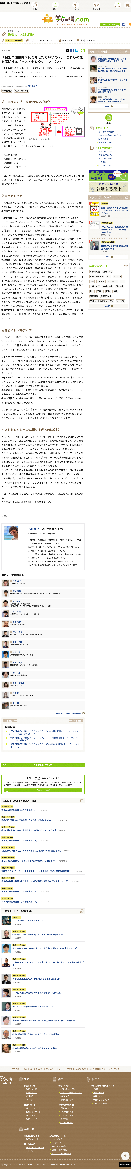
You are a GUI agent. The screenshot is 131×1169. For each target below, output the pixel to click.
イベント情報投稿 (58, 1146)
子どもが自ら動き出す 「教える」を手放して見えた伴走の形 (113, 100)
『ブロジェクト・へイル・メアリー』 (28, 920)
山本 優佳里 (18, 682)
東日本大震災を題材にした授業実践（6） (19, 810)
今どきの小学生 (105, 165)
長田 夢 (16, 693)
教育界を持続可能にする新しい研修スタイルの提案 (34, 1048)
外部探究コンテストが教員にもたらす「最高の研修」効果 (37, 934)
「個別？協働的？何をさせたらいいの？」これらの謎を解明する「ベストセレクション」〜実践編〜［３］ (43, 739)
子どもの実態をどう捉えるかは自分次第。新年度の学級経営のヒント (112, 70)
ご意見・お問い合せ (59, 1150)
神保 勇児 (17, 632)
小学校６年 (95, 286)
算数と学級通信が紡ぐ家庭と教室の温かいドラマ (114, 247)
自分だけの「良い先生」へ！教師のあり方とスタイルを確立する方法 (31, 850)
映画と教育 (67, 40)
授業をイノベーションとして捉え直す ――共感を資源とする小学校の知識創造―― (37, 871)
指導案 (96, 1089)
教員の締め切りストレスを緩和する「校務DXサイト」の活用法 (28, 830)
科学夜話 (102, 161)
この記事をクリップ (27, 764)
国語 (92, 281)
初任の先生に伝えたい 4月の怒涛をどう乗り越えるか (36, 978)
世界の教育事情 (105, 158)
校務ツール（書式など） (103, 1103)
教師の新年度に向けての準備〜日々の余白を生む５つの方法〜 (28, 820)
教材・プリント (99, 1096)
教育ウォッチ (31, 1092)
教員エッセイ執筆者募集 (61, 1153)
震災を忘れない (87, 40)
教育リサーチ (31, 1119)
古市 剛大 (17, 662)
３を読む (77, 720)
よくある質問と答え (97, 1069)
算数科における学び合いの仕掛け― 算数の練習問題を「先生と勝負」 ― (43, 1020)
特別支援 (120, 301)
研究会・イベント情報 (35, 1147)
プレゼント (30, 1151)
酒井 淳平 (17, 591)
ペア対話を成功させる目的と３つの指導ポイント (112, 90)
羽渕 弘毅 (17, 611)
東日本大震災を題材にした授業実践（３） (19, 891)
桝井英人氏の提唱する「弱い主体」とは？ (113, 81)
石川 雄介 (33, 86)
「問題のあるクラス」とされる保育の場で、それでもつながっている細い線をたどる (48, 963)
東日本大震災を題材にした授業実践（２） (19, 901)
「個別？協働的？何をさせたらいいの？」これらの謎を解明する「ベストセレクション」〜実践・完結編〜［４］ (43, 732)
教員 (115, 291)
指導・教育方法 (21, 90)
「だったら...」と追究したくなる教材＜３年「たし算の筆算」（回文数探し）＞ (114, 229)
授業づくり (108, 271)
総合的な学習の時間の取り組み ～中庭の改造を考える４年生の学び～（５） (35, 881)
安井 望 (16, 672)
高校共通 (120, 286)
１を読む (8, 720)
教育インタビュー (33, 1089)
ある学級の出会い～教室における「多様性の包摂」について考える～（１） (45, 948)
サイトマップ (113, 1069)
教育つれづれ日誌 (13, 40)
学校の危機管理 (105, 154)
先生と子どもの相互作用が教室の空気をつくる (32, 1006)
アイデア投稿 (56, 1142)
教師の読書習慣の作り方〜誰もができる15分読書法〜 (35, 1034)
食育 (123, 281)
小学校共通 (7, 90)
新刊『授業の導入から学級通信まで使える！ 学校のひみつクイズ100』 (114, 210)
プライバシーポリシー (55, 1069)
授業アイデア (98, 1092)
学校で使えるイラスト (102, 1100)
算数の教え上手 (105, 151)
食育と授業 (30, 1115)
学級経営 (101, 281)
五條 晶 (16, 652)
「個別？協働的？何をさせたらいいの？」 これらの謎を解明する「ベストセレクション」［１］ (43, 745)
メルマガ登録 (56, 1139)
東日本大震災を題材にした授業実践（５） (19, 840)
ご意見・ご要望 (28, 790)
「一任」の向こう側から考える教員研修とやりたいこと (36, 992)
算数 (109, 276)
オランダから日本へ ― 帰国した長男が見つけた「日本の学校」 (28, 860)
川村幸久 (16, 601)
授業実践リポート (33, 1112)
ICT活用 (117, 276)
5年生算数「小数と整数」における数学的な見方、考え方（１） (112, 59)
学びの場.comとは (19, 1069)
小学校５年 (113, 281)
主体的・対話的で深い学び (101, 301)
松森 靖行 (17, 581)
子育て (100, 291)
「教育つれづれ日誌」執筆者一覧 (68, 713)
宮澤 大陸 (17, 642)
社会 (92, 291)
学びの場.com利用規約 (76, 1069)
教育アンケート (32, 1139)
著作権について (36, 1069)
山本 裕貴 (17, 621)
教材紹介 (29, 1100)
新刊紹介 (105, 204)
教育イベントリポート (35, 1108)
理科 (108, 291)
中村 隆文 (17, 703)
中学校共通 (108, 286)
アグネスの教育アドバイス (42, 40)
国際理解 (94, 296)
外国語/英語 (106, 296)
